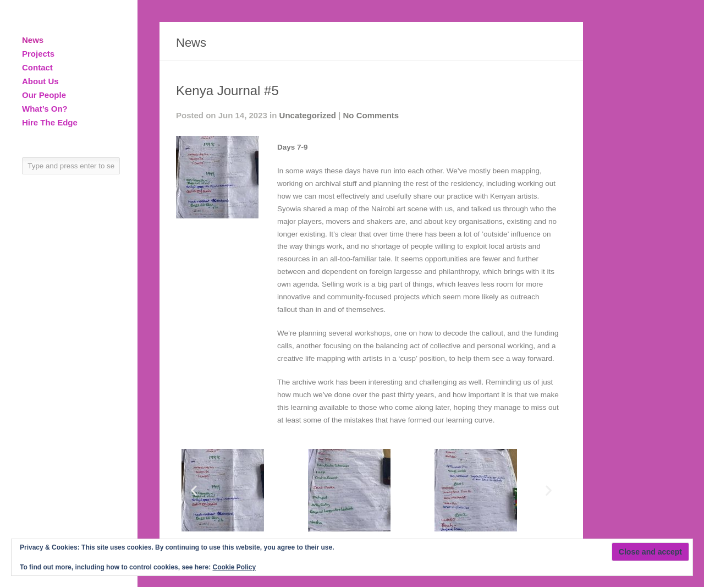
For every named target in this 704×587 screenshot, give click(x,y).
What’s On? (45, 108)
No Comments (371, 115)
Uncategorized (307, 115)
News (32, 40)
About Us (40, 81)
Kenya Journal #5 (227, 90)
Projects (38, 53)
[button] (194, 490)
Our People (44, 95)
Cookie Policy (234, 567)
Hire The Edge (50, 122)
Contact (37, 67)
